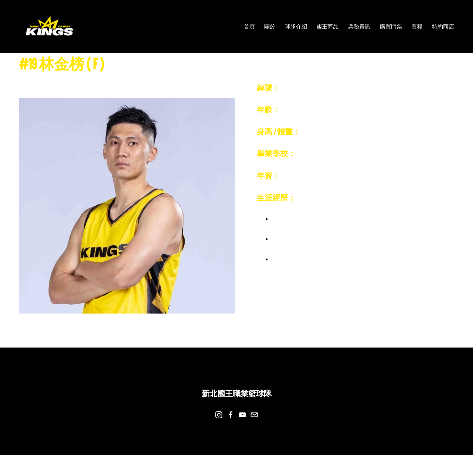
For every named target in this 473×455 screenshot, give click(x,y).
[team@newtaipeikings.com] (254, 414)
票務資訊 (359, 26)
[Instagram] (218, 414)
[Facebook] (230, 414)
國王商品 (327, 26)
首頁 (249, 26)
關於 (269, 26)
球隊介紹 (296, 26)
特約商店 (443, 26)
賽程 (416, 26)
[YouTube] (242, 414)
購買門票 (391, 26)
